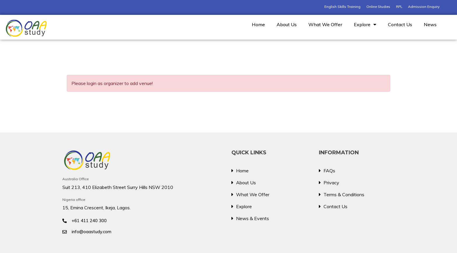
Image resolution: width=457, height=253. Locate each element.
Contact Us (400, 24)
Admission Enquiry (424, 6)
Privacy (331, 182)
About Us (287, 24)
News (430, 24)
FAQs (329, 171)
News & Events (252, 218)
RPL (399, 6)
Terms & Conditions (344, 194)
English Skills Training (342, 6)
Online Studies (378, 6)
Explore (365, 24)
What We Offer (325, 24)
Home (258, 24)
